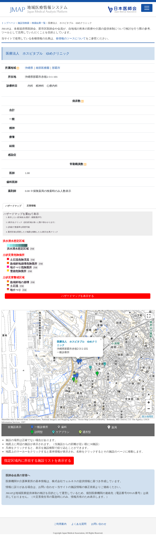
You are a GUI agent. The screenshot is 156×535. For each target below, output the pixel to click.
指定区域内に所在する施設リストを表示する (37, 460)
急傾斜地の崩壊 (19, 282)
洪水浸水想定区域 (18, 248)
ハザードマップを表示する (77, 296)
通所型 (84, 432)
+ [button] (148, 403)
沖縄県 (29, 67)
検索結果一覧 (39, 23)
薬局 (111, 427)
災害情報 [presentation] (31, 205)
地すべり (15, 289)
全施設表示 (14, 427)
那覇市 (56, 67)
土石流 (14, 286)
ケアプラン (60, 432)
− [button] (148, 409)
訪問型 (36, 432)
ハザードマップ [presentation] (13, 206)
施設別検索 (23, 23)
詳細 (32, 249)
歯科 (61, 427)
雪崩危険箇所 (18, 271)
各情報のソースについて (71, 38)
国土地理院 (147, 416)
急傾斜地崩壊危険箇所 (23, 263)
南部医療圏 (42, 67)
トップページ (8, 23)
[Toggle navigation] (147, 8)
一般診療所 (39, 427)
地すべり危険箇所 (21, 267)
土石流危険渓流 (19, 259)
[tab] (13, 206)
